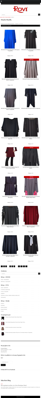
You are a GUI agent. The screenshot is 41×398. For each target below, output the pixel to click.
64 (20, 23)
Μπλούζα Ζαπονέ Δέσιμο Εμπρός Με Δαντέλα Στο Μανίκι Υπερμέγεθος (10, 109)
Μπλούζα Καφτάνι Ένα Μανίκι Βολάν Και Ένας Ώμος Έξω (10, 138)
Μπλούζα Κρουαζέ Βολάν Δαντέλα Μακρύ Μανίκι (31, 168)
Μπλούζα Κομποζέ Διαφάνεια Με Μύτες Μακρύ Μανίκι (31, 138)
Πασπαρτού (3, 297)
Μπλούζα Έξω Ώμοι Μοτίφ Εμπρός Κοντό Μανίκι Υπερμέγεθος (30, 50)
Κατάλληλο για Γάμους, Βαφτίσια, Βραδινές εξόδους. (9, 295)
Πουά (2, 311)
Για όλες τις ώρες (3, 291)
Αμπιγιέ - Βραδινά (4, 287)
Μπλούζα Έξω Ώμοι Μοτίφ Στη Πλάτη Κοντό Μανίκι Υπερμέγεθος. (10, 80)
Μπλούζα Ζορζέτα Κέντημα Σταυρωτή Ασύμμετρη (30, 108)
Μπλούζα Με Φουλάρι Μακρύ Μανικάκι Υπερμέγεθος (30, 256)
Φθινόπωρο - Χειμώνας (5, 281)
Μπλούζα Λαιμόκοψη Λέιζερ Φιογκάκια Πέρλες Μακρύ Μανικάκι (10, 226)
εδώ (6, 351)
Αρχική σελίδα (2, 17)
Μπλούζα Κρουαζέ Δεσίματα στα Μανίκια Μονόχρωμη (10, 197)
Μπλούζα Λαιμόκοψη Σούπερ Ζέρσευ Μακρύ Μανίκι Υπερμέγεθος (30, 226)
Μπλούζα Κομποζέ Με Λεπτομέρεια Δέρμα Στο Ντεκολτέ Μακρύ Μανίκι (10, 168)
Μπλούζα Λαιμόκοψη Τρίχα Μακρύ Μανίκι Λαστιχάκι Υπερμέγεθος (10, 256)
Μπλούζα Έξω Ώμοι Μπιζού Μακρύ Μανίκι (31, 79)
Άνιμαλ (2, 303)
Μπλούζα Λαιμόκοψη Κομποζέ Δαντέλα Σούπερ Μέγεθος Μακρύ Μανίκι (31, 197)
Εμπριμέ (2, 305)
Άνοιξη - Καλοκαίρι (4, 279)
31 (21, 266)
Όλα (22, 23)
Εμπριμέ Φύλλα (3, 309)
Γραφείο (2, 293)
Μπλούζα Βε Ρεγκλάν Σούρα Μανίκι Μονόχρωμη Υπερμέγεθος (10, 50)
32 (19, 23)
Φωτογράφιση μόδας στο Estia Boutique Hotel (14, 385)
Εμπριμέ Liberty (3, 307)
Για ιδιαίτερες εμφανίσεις (5, 289)
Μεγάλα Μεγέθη (8, 17)
